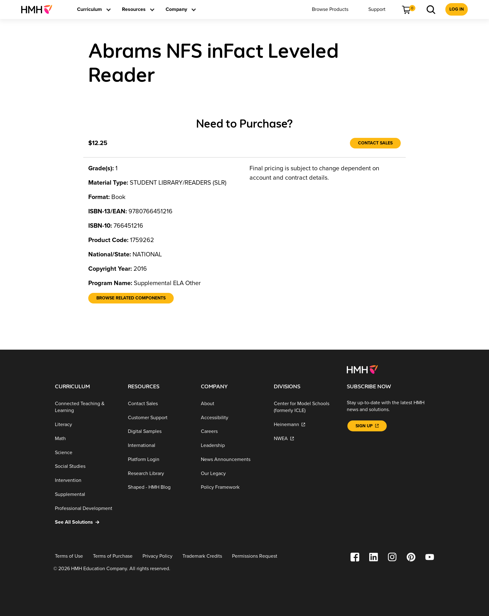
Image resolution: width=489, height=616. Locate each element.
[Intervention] (86, 480)
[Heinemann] (305, 425)
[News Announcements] (232, 460)
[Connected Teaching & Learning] (86, 407)
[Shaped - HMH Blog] (159, 487)
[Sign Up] (367, 425)
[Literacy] (86, 425)
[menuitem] (39, 9)
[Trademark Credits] (202, 556)
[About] (232, 404)
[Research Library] (159, 474)
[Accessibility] (232, 417)
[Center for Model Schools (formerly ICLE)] (305, 407)
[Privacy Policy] (157, 556)
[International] (159, 446)
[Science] (86, 452)
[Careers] (232, 431)
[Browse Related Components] (131, 298)
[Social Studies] (86, 466)
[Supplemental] (86, 494)
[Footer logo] (362, 369)
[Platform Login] (159, 460)
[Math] (86, 439)
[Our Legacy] (232, 474)
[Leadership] (232, 446)
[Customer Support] (159, 417)
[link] (39, 9)
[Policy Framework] (232, 487)
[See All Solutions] (86, 522)
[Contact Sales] (375, 143)
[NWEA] (305, 439)
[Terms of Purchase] (113, 556)
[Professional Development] (86, 508)
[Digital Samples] (159, 431)
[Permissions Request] (254, 556)
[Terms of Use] (69, 556)
